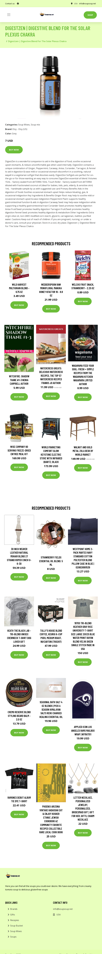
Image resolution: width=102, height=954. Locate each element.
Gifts (12, 914)
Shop (90, 15)
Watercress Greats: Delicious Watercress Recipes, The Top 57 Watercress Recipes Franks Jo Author (51, 376)
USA (75, 3)
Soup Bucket (16, 925)
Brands (13, 909)
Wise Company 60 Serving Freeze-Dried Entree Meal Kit (19, 450)
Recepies (14, 920)
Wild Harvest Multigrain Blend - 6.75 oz (19, 288)
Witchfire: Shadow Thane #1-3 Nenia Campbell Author (19, 380)
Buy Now (14, 149)
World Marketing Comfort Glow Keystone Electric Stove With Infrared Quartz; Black (51, 454)
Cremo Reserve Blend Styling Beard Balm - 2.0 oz (19, 715)
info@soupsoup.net (87, 3)
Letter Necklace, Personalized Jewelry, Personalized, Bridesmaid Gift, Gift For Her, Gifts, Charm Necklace (83, 808)
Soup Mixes (24, 124)
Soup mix (35, 124)
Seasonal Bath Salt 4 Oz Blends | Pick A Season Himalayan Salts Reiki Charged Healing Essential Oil (51, 709)
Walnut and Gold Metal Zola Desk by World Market (83, 451)
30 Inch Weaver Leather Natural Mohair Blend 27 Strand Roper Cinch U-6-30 (19, 556)
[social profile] (18, 3)
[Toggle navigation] (8, 14)
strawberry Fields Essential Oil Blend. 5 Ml (51, 561)
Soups (13, 936)
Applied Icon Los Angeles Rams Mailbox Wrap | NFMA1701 (83, 730)
